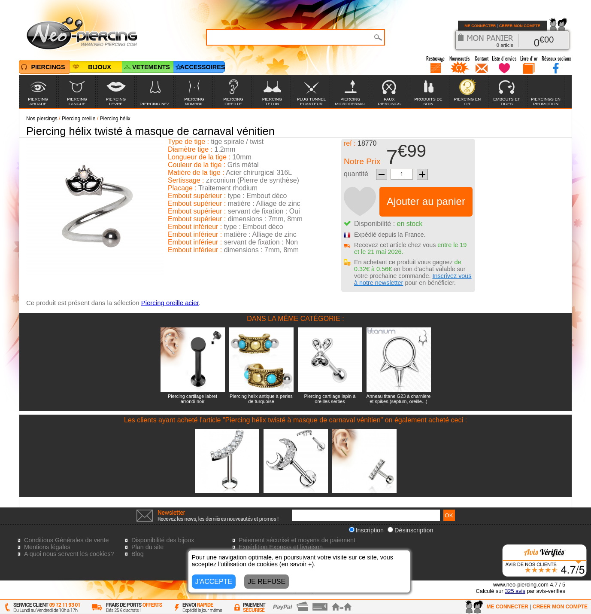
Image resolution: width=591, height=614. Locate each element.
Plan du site (147, 547)
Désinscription (410, 530)
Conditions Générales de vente (66, 540)
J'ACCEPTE (214, 581)
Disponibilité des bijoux (162, 540)
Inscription (366, 530)
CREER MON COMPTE (519, 26)
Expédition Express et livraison (281, 547)
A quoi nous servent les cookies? (69, 553)
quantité (356, 173)
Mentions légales (47, 547)
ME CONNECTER (480, 26)
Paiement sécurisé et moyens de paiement (297, 540)
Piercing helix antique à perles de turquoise (261, 399)
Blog (137, 553)
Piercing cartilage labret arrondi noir (192, 399)
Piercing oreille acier (170, 302)
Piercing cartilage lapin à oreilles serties (330, 399)
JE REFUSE (266, 581)
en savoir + (297, 564)
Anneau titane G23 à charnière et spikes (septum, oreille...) (399, 399)
